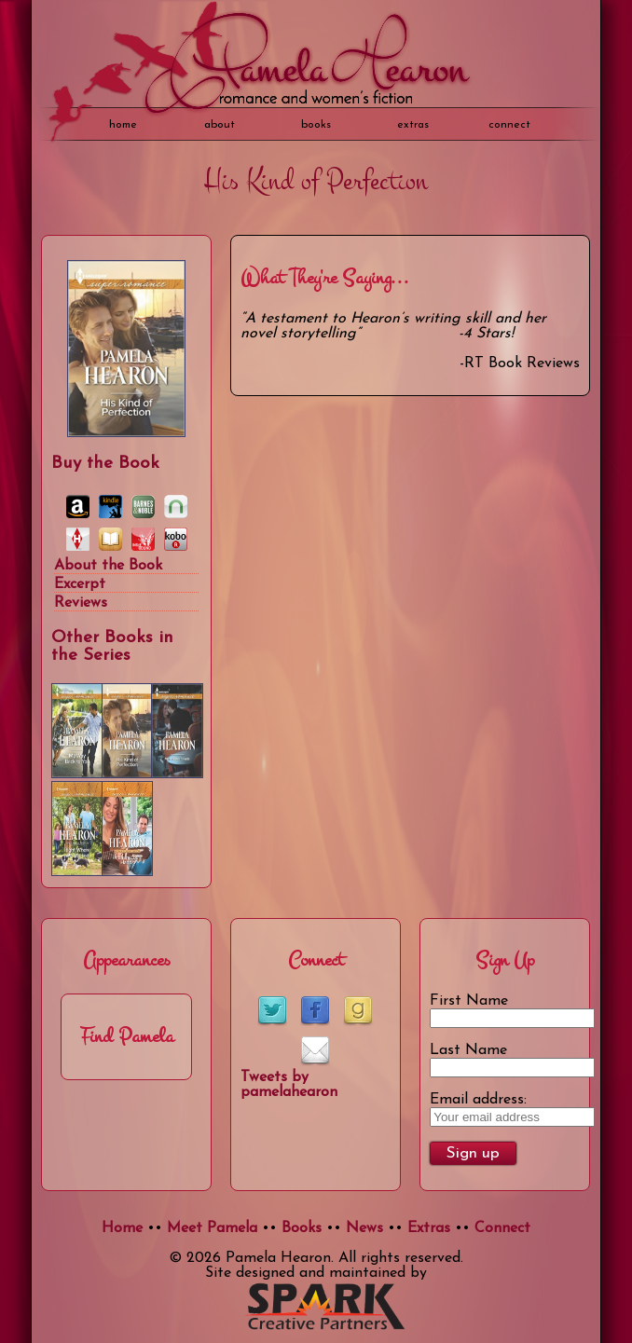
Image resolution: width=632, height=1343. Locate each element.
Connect (509, 124)
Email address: (478, 1099)
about (219, 124)
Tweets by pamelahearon (288, 1085)
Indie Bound (143, 539)
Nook (175, 506)
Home (122, 1228)
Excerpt (79, 584)
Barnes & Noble (143, 506)
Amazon (77, 506)
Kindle (110, 506)
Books (302, 1228)
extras (413, 124)
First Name (469, 1001)
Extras (428, 1228)
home (123, 124)
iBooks (110, 539)
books (316, 124)
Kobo (175, 539)
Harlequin (77, 539)
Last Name (468, 1050)
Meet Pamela (212, 1228)
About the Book (108, 565)
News (364, 1228)
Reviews (80, 603)
